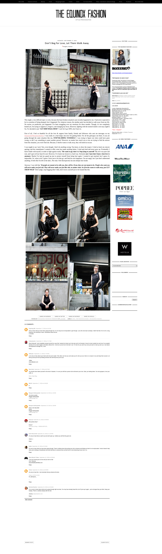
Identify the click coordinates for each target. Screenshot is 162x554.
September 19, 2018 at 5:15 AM (39, 446)
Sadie (30, 446)
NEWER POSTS (29, 542)
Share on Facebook (45, 316)
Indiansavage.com (33, 398)
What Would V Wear (34, 457)
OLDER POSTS (105, 542)
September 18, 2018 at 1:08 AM (48, 405)
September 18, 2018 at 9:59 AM (41, 419)
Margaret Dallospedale (34, 393)
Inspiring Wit (32, 328)
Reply (30, 336)
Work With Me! (139, 1)
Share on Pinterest (74, 316)
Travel (70, 1)
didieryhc (31, 353)
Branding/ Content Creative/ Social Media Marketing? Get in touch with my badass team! (123, 97)
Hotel (77, 1)
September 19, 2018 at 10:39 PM (40, 470)
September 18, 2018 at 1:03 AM (48, 393)
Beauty (43, 1)
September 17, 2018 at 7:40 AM (41, 353)
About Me (21, 1)
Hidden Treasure (128, 132)
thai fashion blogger (82, 318)
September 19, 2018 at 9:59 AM (47, 457)
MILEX (30, 383)
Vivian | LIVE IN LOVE (34, 475)
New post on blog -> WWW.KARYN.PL (38, 426)
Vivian (30, 470)
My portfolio (117, 100)
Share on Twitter (60, 316)
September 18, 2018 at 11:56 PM (45, 433)
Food (50, 1)
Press (120, 1)
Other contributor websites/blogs (105, 1)
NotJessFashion (33, 487)
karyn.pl (31, 419)
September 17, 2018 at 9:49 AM (40, 383)
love (73, 318)
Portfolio (128, 1)
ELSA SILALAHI (33, 433)
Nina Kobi (31, 369)
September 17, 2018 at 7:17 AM (43, 341)
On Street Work (87, 1)
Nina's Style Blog (33, 376)
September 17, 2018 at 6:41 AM (43, 328)
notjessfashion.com (38, 493)
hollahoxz (119, 133)
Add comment (28, 499)
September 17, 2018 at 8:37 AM (42, 369)
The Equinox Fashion (95, 318)
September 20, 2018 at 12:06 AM (45, 487)
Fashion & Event (32, 1)
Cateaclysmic (32, 341)
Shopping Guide (60, 1)
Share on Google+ (89, 316)
